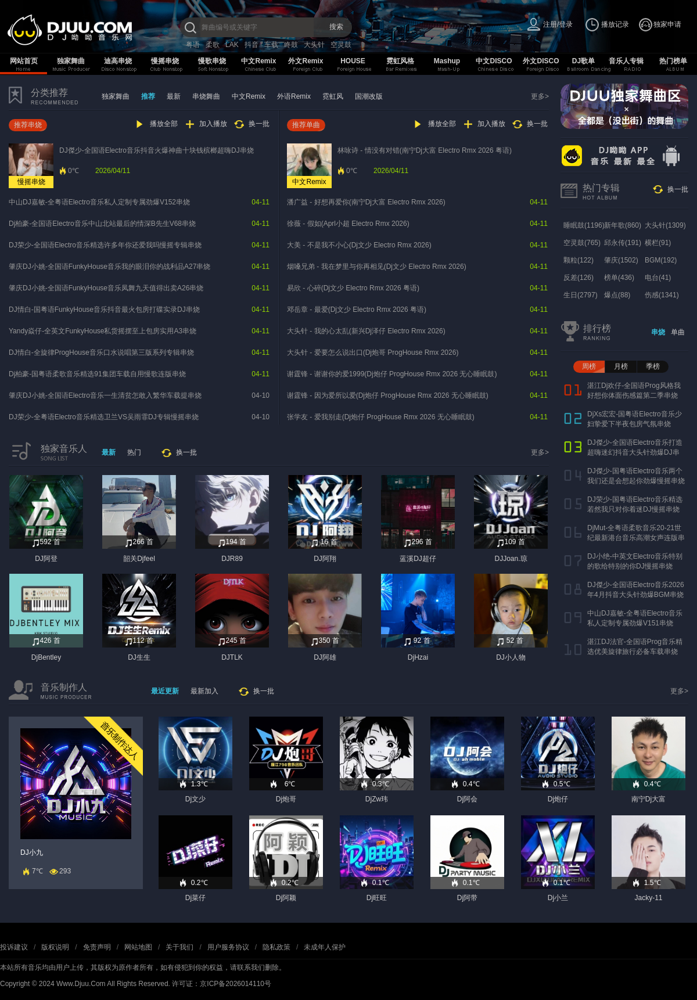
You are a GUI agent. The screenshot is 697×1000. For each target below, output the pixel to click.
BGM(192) (661, 260)
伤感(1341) (662, 295)
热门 (134, 452)
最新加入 (204, 691)
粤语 (193, 45)
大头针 (314, 45)
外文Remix (305, 61)
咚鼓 (291, 45)
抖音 (251, 45)
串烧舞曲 (206, 96)
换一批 (259, 124)
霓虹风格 (400, 61)
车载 (271, 45)
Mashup (447, 61)
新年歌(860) (622, 225)
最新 (174, 96)
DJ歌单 (583, 61)
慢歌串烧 (212, 61)
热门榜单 (673, 61)
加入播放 (213, 124)
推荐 (148, 96)
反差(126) (578, 278)
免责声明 (97, 947)
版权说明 (55, 947)
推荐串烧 (28, 125)
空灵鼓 (340, 45)
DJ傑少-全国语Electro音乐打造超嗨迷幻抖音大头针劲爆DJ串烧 (634, 452)
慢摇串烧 (165, 61)
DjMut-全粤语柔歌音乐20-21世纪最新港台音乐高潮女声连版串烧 (636, 538)
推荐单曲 (306, 125)
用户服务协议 (228, 947)
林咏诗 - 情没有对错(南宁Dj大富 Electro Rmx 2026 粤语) (424, 150)
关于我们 (179, 947)
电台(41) (658, 278)
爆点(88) (617, 295)
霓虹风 (332, 96)
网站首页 (24, 61)
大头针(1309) (665, 225)
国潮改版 (369, 96)
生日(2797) (580, 295)
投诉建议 (14, 947)
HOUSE (352, 61)
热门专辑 (601, 188)
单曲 (678, 332)
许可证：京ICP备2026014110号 (221, 984)
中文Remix (258, 61)
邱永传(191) (622, 243)
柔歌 (213, 45)
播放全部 (164, 124)
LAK (232, 45)
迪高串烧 (118, 61)
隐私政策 (276, 947)
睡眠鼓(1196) (584, 225)
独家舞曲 (71, 61)
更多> (540, 96)
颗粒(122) (578, 260)
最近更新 (165, 691)
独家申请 (667, 24)
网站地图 (138, 947)
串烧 (658, 332)
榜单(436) (619, 278)
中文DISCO (494, 61)
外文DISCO (541, 61)
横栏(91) (658, 243)
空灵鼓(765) (582, 243)
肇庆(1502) (621, 260)
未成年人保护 (325, 947)
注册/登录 (558, 24)
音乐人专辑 (626, 61)
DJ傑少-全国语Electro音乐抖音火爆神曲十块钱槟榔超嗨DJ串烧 (156, 150)
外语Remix (294, 96)
